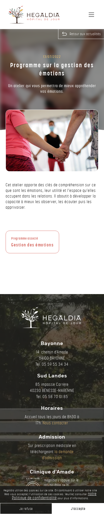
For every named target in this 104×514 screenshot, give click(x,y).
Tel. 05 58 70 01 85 (52, 396)
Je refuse (26, 509)
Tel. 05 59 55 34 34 (52, 364)
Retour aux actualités (85, 34)
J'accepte (78, 509)
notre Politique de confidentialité (54, 495)
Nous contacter (55, 422)
